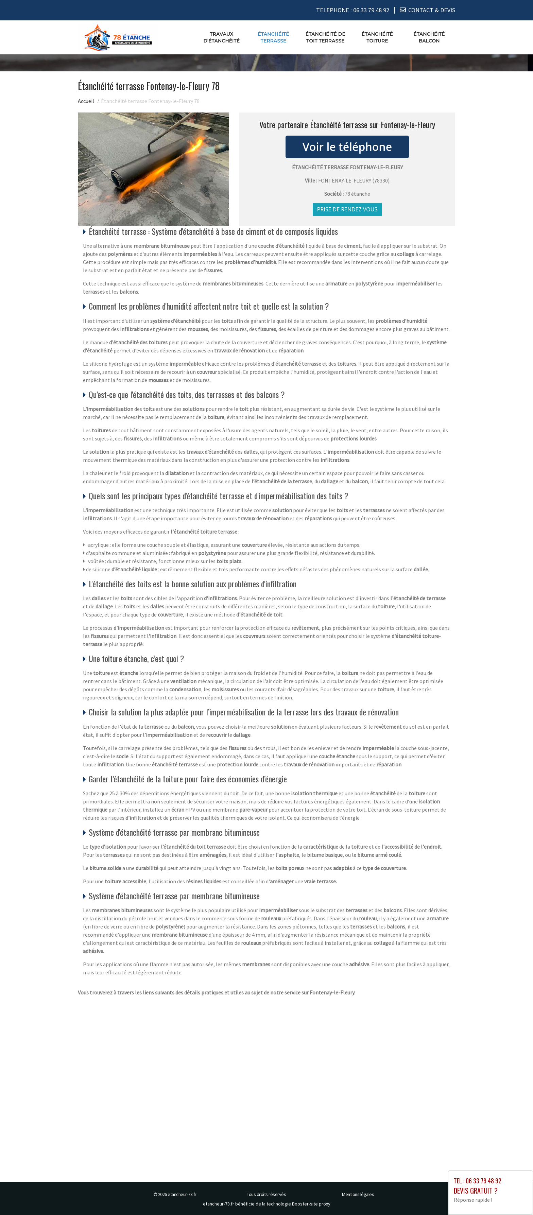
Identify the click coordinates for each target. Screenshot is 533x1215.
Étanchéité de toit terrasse (325, 37)
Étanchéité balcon (429, 37)
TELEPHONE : (352, 10)
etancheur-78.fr (182, 1194)
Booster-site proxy (311, 1203)
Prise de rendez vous (347, 209)
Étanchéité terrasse (273, 37)
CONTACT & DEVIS (431, 10)
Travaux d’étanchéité (221, 37)
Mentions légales (358, 1194)
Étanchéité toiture (377, 37)
